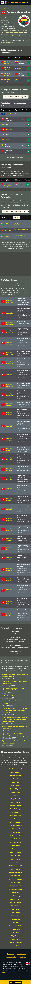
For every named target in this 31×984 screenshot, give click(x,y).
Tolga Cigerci (15, 937)
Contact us (21, 955)
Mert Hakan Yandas (15, 890)
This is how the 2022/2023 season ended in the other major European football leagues (14, 720)
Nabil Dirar (15, 910)
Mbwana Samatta (15, 880)
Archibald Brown (15, 780)
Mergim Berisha (15, 886)
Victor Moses (15, 940)
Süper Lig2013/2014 (8, 549)
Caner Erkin (15, 793)
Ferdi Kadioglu (15, 816)
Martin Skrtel (15, 870)
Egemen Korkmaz (16, 806)
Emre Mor (15, 813)
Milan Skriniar (15, 906)
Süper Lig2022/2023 (9, 386)
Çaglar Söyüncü (15, 790)
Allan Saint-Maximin (15, 770)
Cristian (15, 796)
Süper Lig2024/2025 (9, 324)
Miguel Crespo (15, 903)
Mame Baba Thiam (15, 866)
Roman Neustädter (15, 927)
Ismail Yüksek (15, 840)
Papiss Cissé (15, 920)
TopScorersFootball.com (18, 2)
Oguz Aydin (15, 913)
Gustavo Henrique (15, 826)
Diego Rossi (15, 803)
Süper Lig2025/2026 (9, 302)
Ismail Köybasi (15, 836)
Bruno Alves (15, 786)
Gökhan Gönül (16, 830)
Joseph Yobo (15, 856)
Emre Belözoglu (15, 810)
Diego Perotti (15, 800)
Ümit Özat (15, 947)
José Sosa (15, 850)
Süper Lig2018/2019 (8, 450)
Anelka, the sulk (7, 697)
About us (10, 955)
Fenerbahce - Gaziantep (21, 229)
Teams (3, 8)
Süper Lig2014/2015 (8, 520)
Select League (15, 982)
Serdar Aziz (15, 930)
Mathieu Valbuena (15, 873)
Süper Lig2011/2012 (8, 603)
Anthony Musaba (15, 776)
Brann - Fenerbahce (20, 235)
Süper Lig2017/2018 (8, 459)
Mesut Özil (15, 893)
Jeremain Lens (15, 843)
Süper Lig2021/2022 (8, 405)
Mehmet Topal (15, 883)
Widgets (23, 958)
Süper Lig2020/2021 (8, 427)
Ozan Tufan (15, 916)
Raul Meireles (15, 923)
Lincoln (15, 863)
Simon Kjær (16, 933)
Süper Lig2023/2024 (9, 354)
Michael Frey (15, 896)
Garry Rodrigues (15, 823)
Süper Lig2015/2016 (8, 510)
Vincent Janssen (15, 943)
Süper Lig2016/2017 (8, 490)
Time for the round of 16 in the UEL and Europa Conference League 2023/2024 (14, 711)
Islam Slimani (15, 833)
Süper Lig (7, 62)
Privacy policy (12, 958)
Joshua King (15, 860)
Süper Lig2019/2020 (8, 440)
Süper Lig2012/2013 (8, 580)
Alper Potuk (15, 773)
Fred (15, 820)
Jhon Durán (15, 846)
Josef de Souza (15, 853)
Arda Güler (15, 783)
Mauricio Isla (15, 876)
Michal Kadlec (15, 900)
